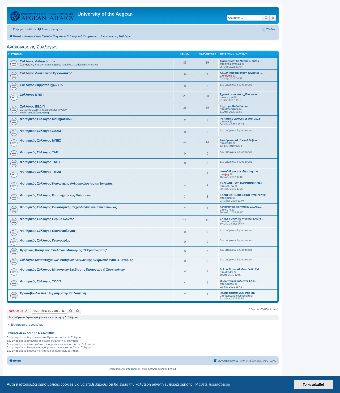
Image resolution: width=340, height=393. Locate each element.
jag (227, 174)
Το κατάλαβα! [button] (313, 384)
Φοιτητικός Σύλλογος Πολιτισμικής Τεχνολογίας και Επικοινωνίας (68, 207)
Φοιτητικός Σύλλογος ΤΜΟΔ (40, 171)
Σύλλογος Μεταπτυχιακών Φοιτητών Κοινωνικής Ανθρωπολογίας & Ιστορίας (76, 260)
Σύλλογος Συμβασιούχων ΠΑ (41, 85)
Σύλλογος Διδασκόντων (37, 61)
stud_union (231, 221)
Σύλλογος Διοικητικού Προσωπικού (46, 73)
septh (228, 197)
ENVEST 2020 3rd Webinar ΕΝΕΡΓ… (242, 218)
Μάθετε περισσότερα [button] (212, 384)
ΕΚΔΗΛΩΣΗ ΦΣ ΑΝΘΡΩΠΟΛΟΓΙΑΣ (241, 183)
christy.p (93, 64)
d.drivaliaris (80, 64)
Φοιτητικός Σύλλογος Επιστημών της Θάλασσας (55, 195)
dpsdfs (229, 272)
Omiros (229, 283)
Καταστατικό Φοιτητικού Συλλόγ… (241, 206)
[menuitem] (50, 29)
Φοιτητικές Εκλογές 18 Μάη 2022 (240, 118)
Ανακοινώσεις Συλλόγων (32, 46)
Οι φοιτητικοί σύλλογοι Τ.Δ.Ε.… (239, 281)
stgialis (56, 64)
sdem (228, 75)
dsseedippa (231, 109)
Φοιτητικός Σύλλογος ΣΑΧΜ (40, 131)
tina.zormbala (43, 64)
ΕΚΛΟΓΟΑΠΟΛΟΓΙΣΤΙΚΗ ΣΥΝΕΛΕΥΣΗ (243, 195)
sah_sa (229, 186)
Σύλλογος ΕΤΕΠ (31, 94)
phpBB (134, 369)
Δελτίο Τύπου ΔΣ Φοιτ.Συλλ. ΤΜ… (240, 269)
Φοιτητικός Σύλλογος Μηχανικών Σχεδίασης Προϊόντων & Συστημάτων (72, 269)
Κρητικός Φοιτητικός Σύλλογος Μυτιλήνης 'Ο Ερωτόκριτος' (63, 250)
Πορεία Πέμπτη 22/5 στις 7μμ (237, 292)
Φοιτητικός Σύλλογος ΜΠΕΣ (40, 140)
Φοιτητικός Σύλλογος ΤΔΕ (39, 152)
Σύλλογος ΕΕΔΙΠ (32, 106)
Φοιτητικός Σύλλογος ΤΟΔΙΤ (40, 281)
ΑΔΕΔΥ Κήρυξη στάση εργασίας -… (242, 72)
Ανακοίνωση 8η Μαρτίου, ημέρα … (241, 61)
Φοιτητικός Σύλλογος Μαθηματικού (46, 119)
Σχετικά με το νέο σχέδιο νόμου (239, 94)
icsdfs (228, 143)
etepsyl (229, 97)
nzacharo (67, 64)
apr (227, 121)
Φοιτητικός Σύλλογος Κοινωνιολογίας (48, 231)
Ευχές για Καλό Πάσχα (234, 106)
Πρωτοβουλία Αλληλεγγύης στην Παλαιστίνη (53, 293)
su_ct (228, 209)
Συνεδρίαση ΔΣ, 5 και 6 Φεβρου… (240, 140)
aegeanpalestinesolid (237, 295)
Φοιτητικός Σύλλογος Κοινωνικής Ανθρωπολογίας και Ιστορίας (66, 183)
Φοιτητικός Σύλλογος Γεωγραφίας (45, 240)
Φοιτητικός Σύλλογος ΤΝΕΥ (40, 162)
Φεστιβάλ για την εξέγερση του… (240, 171)
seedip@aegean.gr (39, 112)
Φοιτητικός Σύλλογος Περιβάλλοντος (47, 219)
